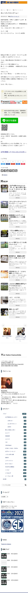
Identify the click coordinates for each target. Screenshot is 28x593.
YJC (15, 442)
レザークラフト (15, 461)
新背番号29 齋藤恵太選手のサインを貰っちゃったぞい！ (17, 258)
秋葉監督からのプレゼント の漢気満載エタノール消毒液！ (17, 217)
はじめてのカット (17, 424)
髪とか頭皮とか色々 (15, 430)
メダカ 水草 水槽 (15, 454)
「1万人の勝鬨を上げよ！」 (17, 230)
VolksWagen (15, 445)
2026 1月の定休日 (12, 573)
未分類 (14, 479)
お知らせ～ (17, 421)
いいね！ (15, 470)
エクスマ (15, 439)
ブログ (14, 414)
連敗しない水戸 (13, 309)
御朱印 (15, 458)
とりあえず (15, 473)
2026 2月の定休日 (12, 560)
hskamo (5, 175)
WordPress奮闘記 (15, 467)
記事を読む (18, 197)
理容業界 (15, 436)
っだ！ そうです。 (15, 297)
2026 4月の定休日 (12, 553)
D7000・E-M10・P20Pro (15, 448)
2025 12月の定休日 (12, 580)
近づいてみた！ (15, 464)
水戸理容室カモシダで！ (15, 417)
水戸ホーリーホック (14, 16)
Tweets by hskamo (6, 544)
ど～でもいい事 (15, 476)
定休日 (17, 427)
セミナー (15, 433)
